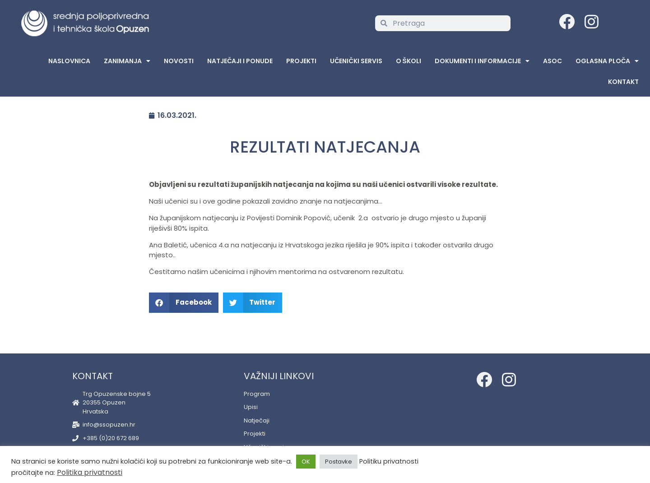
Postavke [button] (338, 461)
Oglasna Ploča (607, 61)
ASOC (552, 60)
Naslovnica (69, 60)
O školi (408, 60)
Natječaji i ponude (240, 60)
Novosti (179, 60)
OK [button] (306, 461)
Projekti (301, 60)
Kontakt (623, 81)
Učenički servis (356, 60)
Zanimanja (127, 61)
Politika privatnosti (89, 472)
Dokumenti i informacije (482, 61)
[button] (183, 303)
